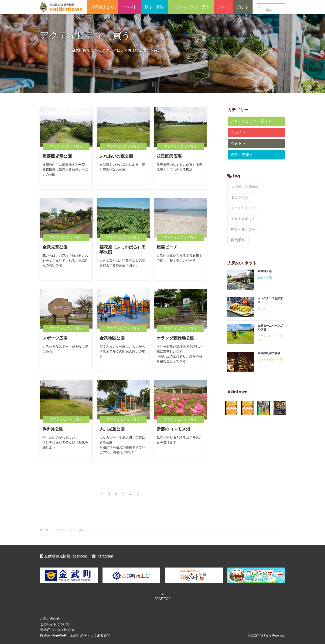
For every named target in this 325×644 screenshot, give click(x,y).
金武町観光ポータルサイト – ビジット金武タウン (61, 7)
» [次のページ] (145, 493)
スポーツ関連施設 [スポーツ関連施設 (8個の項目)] (244, 186)
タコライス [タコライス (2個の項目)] (239, 196)
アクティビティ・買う (190, 7)
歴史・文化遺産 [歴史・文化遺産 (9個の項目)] (242, 216)
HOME (44, 530)
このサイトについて (54, 624)
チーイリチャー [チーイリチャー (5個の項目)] (268, 196)
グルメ (223, 7)
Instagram (102, 556)
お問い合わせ (50, 618)
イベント (129, 7)
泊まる (242, 7)
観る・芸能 (154, 7)
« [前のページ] (102, 493)
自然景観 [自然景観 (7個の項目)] (269, 216)
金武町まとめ (102, 7)
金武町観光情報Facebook (63, 556)
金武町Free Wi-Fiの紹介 (57, 630)
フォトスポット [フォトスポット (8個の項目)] (242, 206)
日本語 (267, 7)
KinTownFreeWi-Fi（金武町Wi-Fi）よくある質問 (75, 635)
